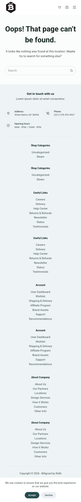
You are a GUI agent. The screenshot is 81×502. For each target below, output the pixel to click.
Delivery (40, 204)
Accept (32, 495)
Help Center (40, 208)
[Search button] (71, 70)
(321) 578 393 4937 (64, 114)
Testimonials (40, 226)
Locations (41, 393)
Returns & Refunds (40, 213)
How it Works (40, 402)
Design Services (40, 397)
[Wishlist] (59, 7)
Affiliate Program (40, 305)
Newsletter (40, 217)
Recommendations (40, 319)
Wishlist (40, 296)
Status (40, 222)
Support (40, 314)
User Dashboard (40, 292)
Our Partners (40, 388)
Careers (40, 199)
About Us (40, 384)
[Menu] (74, 7)
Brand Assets (40, 310)
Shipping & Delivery (40, 301)
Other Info (40, 411)
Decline (49, 495)
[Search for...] (36, 70)
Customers (40, 406)
